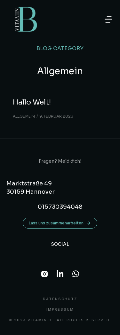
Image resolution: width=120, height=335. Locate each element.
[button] (108, 19)
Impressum (60, 310)
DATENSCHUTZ (60, 299)
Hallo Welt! (32, 102)
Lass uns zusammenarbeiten (60, 223)
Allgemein (24, 116)
